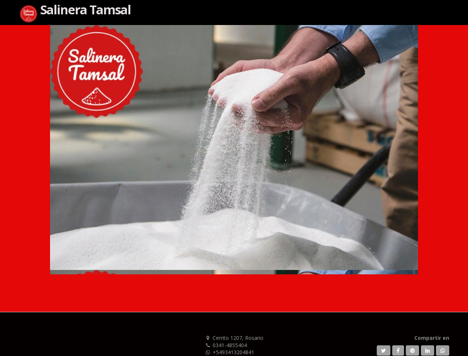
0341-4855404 (230, 345)
